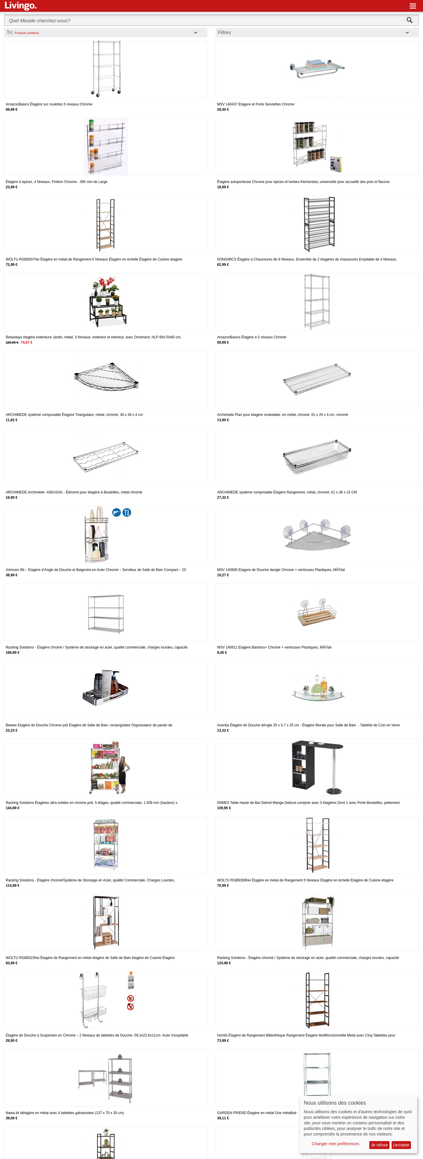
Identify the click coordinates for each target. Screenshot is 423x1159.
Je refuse (379, 1145)
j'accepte (401, 1145)
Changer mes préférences (335, 1143)
